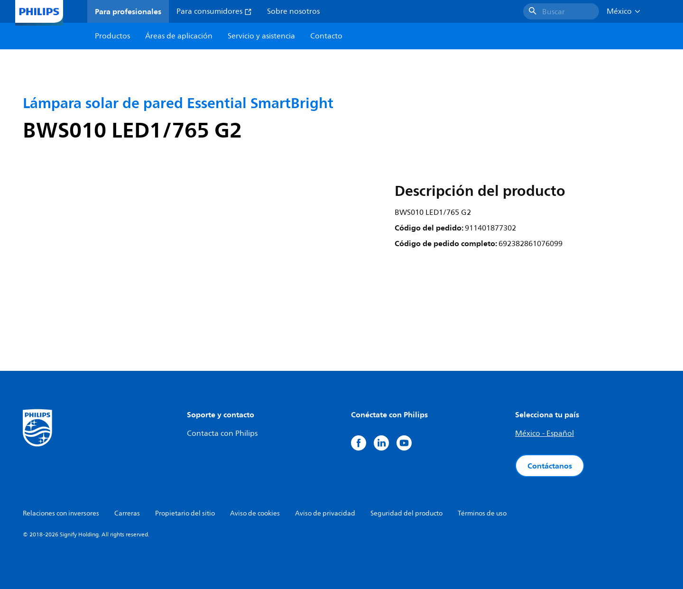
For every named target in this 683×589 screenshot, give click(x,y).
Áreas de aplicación (178, 36)
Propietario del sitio (185, 513)
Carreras (127, 513)
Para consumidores (214, 11)
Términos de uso (482, 513)
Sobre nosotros (293, 11)
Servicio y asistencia (261, 36)
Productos (112, 36)
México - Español (544, 433)
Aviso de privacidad (325, 513)
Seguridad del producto (406, 513)
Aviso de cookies (255, 513)
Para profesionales (128, 11)
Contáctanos (549, 465)
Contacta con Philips (222, 433)
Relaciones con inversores (61, 513)
